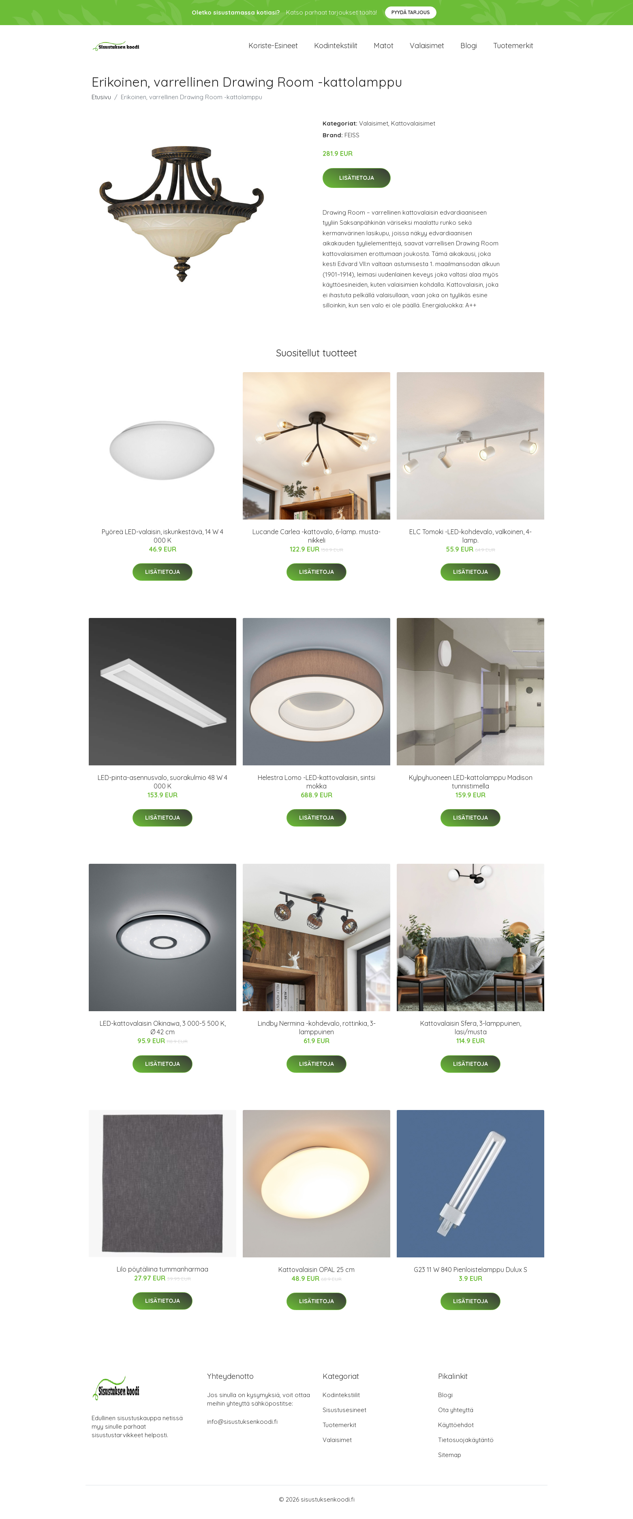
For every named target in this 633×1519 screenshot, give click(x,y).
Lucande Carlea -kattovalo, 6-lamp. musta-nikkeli (316, 541)
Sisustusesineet (344, 1415)
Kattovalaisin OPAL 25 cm (316, 1275)
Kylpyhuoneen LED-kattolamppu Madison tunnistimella (470, 787)
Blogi (468, 48)
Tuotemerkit (513, 48)
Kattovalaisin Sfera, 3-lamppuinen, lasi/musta (470, 1033)
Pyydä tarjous (410, 12)
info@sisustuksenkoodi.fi (242, 1427)
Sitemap (449, 1460)
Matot (383, 48)
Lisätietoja (356, 183)
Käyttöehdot (456, 1430)
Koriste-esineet (273, 48)
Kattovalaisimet (413, 129)
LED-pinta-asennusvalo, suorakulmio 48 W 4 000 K (162, 787)
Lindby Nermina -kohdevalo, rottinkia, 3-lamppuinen (317, 1033)
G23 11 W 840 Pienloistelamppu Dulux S (470, 1275)
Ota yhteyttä (455, 1415)
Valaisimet (427, 48)
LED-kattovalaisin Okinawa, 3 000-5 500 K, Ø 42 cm (163, 1033)
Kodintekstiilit (335, 48)
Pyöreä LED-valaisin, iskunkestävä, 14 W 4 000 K (162, 541)
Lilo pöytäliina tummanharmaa (162, 1275)
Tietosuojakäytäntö (466, 1445)
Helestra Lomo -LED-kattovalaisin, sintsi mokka (316, 787)
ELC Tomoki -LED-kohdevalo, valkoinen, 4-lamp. (470, 541)
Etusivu (101, 103)
